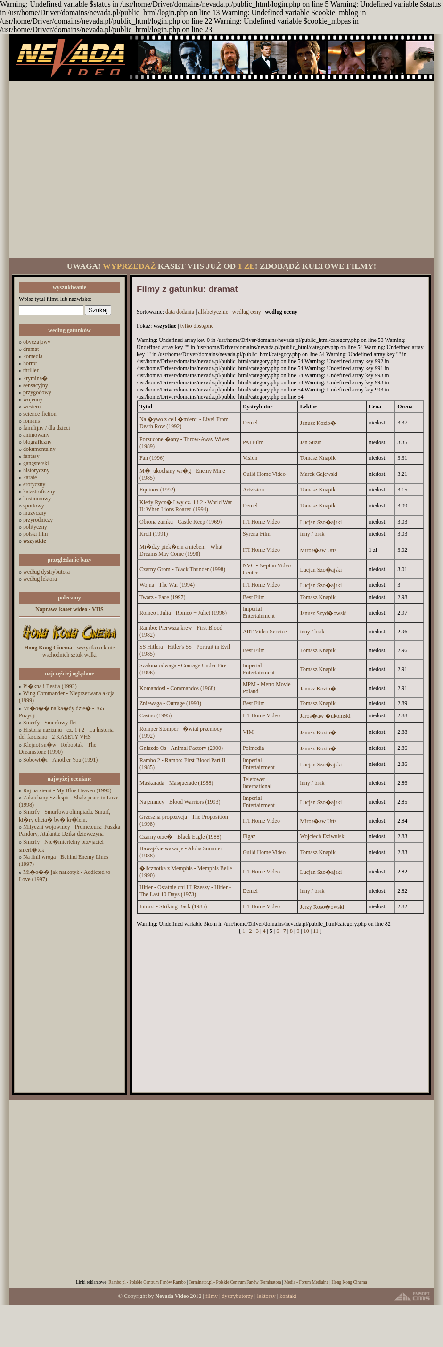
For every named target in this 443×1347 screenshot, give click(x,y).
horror (30, 363)
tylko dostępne (196, 326)
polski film (35, 534)
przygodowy (37, 392)
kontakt (287, 1296)
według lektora (40, 578)
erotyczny (34, 484)
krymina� (35, 378)
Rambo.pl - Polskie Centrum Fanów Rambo (147, 1282)
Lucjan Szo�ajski (321, 522)
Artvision (253, 489)
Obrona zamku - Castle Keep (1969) (180, 521)
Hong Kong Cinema (349, 1282)
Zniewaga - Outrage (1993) (170, 703)
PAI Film (253, 442)
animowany (36, 435)
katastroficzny (39, 491)
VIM (248, 732)
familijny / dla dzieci (46, 427)
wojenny (32, 399)
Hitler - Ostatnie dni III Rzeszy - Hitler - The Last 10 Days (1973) (185, 891)
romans (31, 420)
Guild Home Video (264, 474)
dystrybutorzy (237, 1296)
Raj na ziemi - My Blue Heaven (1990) (67, 790)
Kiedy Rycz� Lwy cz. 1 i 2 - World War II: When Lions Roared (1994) (185, 506)
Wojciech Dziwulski (322, 836)
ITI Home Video (261, 521)
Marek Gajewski (318, 474)
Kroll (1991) (153, 534)
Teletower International (257, 783)
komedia (32, 356)
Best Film (254, 597)
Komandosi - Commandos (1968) (177, 688)
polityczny (35, 527)
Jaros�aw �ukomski (325, 716)
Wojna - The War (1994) (167, 585)
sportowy (33, 505)
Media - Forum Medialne (306, 1282)
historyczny (36, 470)
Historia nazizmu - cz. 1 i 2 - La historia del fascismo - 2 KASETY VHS (66, 733)
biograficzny (37, 442)
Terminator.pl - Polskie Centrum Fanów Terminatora (235, 1282)
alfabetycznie (213, 311)
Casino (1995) (155, 715)
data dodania (179, 311)
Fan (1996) (151, 458)
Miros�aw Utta (318, 550)
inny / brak (312, 534)
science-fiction (40, 413)
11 (316, 931)
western (32, 406)
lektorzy (266, 1296)
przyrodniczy (38, 519)
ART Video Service (265, 631)
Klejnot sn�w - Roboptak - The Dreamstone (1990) (57, 748)
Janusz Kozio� (318, 423)
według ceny (246, 311)
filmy (211, 1296)
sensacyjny (35, 385)
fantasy (31, 456)
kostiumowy (37, 498)
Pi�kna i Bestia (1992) (50, 686)
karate (30, 477)
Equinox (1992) (157, 489)
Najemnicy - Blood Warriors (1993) (179, 801)
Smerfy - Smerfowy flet (50, 722)
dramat (31, 349)
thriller (31, 370)
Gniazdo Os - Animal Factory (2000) (181, 748)
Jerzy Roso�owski (322, 907)
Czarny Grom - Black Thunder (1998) (182, 569)
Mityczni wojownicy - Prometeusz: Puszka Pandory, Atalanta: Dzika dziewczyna (69, 830)
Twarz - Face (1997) (162, 597)
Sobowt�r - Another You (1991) (60, 760)
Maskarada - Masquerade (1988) (176, 783)
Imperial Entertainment (259, 612)
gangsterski (36, 463)
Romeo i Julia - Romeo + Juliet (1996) (183, 612)
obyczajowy (36, 342)
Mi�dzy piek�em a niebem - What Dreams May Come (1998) (180, 550)
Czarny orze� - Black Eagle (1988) (180, 836)
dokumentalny (39, 449)
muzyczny (34, 512)
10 (306, 931)
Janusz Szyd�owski (323, 613)
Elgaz (249, 836)
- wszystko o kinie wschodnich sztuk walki (69, 651)
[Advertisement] (88, 169)
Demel (250, 422)
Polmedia (253, 748)
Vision (250, 458)
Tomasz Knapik (317, 458)
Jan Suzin (310, 442)
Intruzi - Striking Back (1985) (173, 906)
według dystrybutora (46, 571)
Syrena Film (257, 534)
